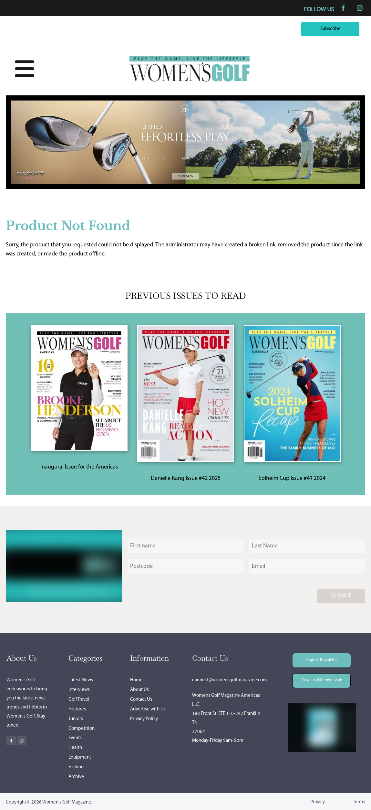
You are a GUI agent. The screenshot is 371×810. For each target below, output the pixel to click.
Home (136, 680)
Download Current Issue (317, 677)
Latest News (80, 680)
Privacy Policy (144, 719)
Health (75, 747)
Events (75, 738)
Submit (341, 596)
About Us (139, 689)
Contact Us (141, 699)
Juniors (75, 719)
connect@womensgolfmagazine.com (229, 680)
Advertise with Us (148, 709)
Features (77, 709)
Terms (359, 802)
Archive (76, 776)
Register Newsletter (313, 657)
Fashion (76, 767)
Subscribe (347, 26)
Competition (81, 728)
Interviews (79, 689)
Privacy (317, 802)
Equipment (79, 757)
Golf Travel (78, 699)
